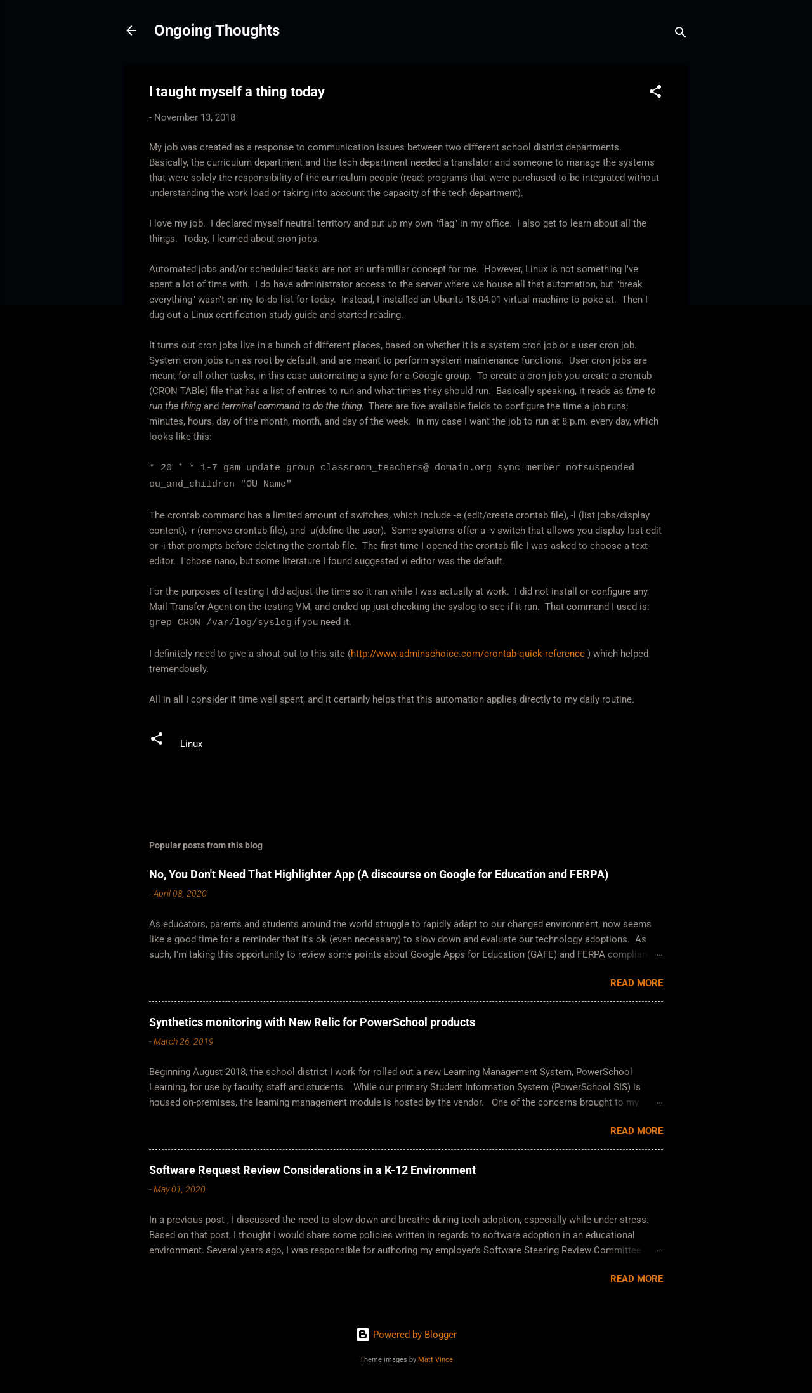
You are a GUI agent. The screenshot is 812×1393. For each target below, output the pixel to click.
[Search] (680, 34)
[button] (655, 93)
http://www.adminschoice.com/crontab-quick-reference (468, 653)
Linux (191, 743)
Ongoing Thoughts (217, 30)
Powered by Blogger (406, 1334)
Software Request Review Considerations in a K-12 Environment (312, 1170)
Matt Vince (435, 1360)
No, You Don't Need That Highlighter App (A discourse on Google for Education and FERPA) (378, 874)
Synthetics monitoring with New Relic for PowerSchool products (312, 1022)
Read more (636, 983)
